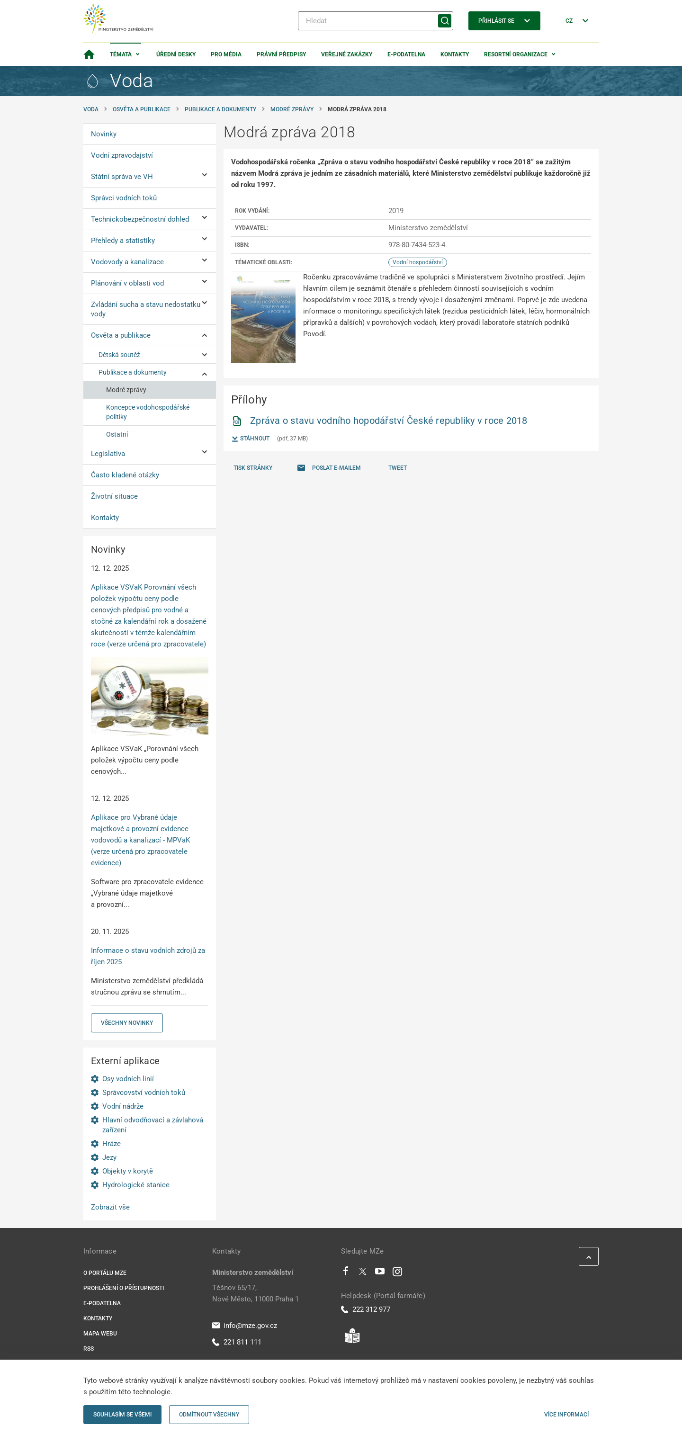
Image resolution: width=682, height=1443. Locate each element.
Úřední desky (176, 54)
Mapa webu (100, 1333)
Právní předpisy (281, 54)
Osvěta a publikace (141, 109)
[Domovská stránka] (89, 54)
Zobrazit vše (110, 1207)
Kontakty (454, 54)
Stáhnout (250, 439)
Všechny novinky (127, 1023)
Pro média (226, 54)
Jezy (109, 1157)
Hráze (111, 1143)
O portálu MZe (104, 1273)
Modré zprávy (292, 109)
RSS (88, 1348)
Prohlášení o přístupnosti (123, 1288)
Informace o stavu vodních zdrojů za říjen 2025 (148, 956)
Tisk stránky (252, 468)
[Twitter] (363, 1273)
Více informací (566, 1414)
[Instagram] (397, 1273)
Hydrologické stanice (136, 1185)
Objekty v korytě (127, 1171)
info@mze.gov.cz (244, 1325)
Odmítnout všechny (209, 1414)
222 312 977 (365, 1309)
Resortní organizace (515, 54)
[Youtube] (380, 1273)
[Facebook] (345, 1273)
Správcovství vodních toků (143, 1092)
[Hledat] (375, 20)
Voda (91, 109)
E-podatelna (406, 54)
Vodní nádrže (123, 1106)
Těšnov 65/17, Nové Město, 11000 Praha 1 (255, 1293)
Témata (121, 54)
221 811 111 (236, 1342)
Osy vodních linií (128, 1079)
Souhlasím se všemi (122, 1414)
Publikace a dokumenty (220, 109)
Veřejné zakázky (346, 54)
